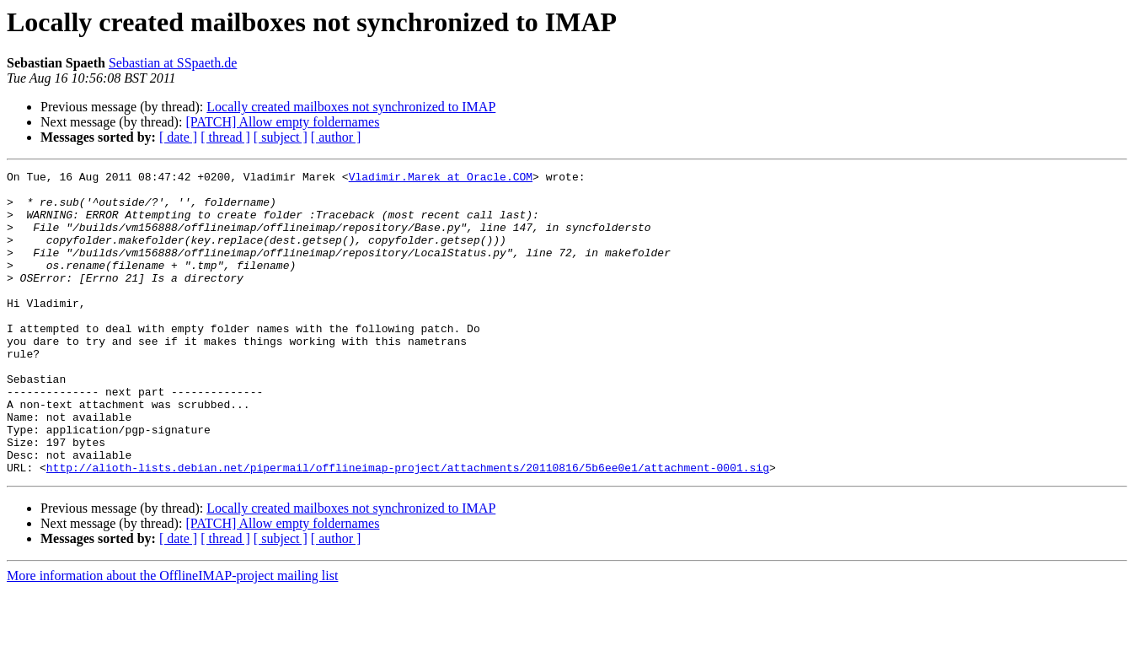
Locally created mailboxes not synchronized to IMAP (350, 107)
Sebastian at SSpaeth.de (173, 63)
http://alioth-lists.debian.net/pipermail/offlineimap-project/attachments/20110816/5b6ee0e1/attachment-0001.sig (407, 527)
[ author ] (336, 137)
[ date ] (178, 137)
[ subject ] (281, 137)
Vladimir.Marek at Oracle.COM (440, 178)
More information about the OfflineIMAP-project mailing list (172, 636)
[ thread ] (225, 137)
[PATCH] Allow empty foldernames (282, 122)
